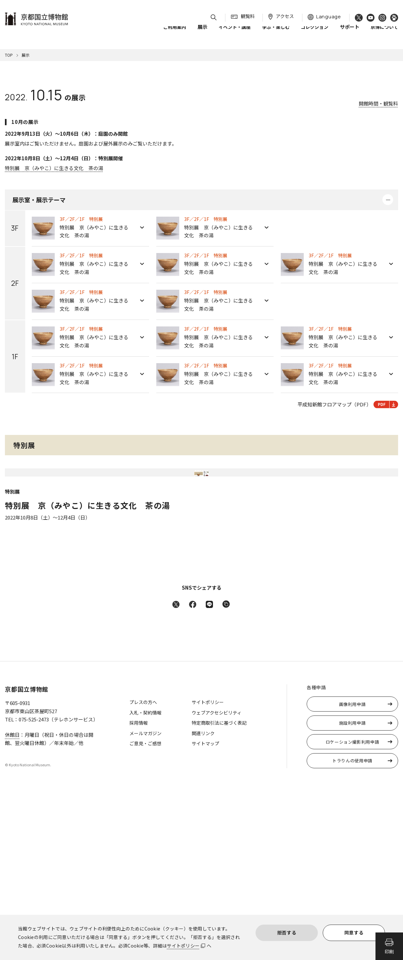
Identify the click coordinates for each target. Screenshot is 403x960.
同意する (354, 932)
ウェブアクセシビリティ (216, 881)
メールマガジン (145, 902)
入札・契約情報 (145, 881)
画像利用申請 (352, 873)
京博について (384, 32)
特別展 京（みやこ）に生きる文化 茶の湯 (54, 168)
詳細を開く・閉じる (387, 199)
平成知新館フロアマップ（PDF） (347, 404)
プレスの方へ (143, 871)
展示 (25, 55)
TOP (9, 55)
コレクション (314, 32)
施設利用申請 (352, 892)
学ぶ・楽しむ (276, 32)
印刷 (389, 951)
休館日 (12, 903)
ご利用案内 (174, 32)
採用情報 (138, 891)
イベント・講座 (235, 32)
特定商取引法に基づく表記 (219, 891)
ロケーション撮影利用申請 (352, 911)
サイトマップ (205, 912)
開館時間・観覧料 (378, 103)
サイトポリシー (183, 945)
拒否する (287, 932)
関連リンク (203, 902)
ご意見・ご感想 (145, 912)
